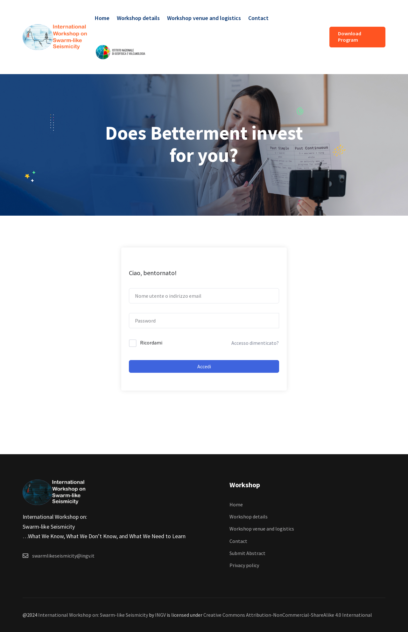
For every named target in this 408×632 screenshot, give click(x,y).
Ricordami (151, 342)
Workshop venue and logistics (204, 18)
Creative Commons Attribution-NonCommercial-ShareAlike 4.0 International (287, 615)
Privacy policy (244, 565)
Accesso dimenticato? (255, 343)
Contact (258, 18)
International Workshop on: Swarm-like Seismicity (93, 615)
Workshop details (138, 18)
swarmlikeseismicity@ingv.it (63, 555)
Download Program (349, 36)
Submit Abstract (247, 553)
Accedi (204, 366)
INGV (160, 615)
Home (102, 18)
